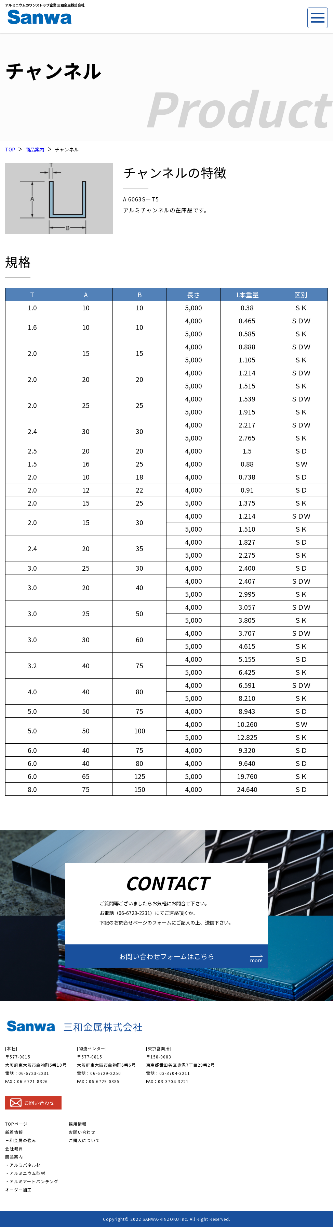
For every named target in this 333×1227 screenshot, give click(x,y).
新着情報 (14, 1132)
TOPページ (16, 1124)
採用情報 (77, 1124)
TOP (10, 149)
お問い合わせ (82, 1132)
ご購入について (84, 1140)
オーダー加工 (18, 1189)
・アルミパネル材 (23, 1165)
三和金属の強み (20, 1140)
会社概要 (14, 1148)
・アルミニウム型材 (25, 1173)
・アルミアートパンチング (31, 1181)
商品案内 (34, 149)
